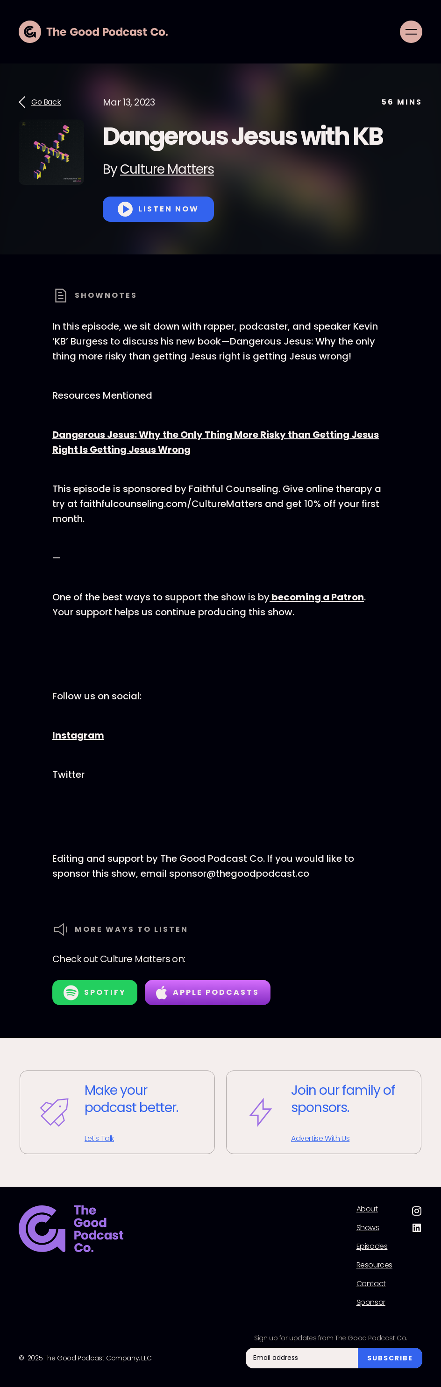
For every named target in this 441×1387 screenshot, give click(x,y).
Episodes (372, 1246)
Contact (371, 1284)
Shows (367, 1228)
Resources (374, 1265)
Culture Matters (167, 169)
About (367, 1209)
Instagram (78, 735)
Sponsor (370, 1302)
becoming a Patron (317, 597)
